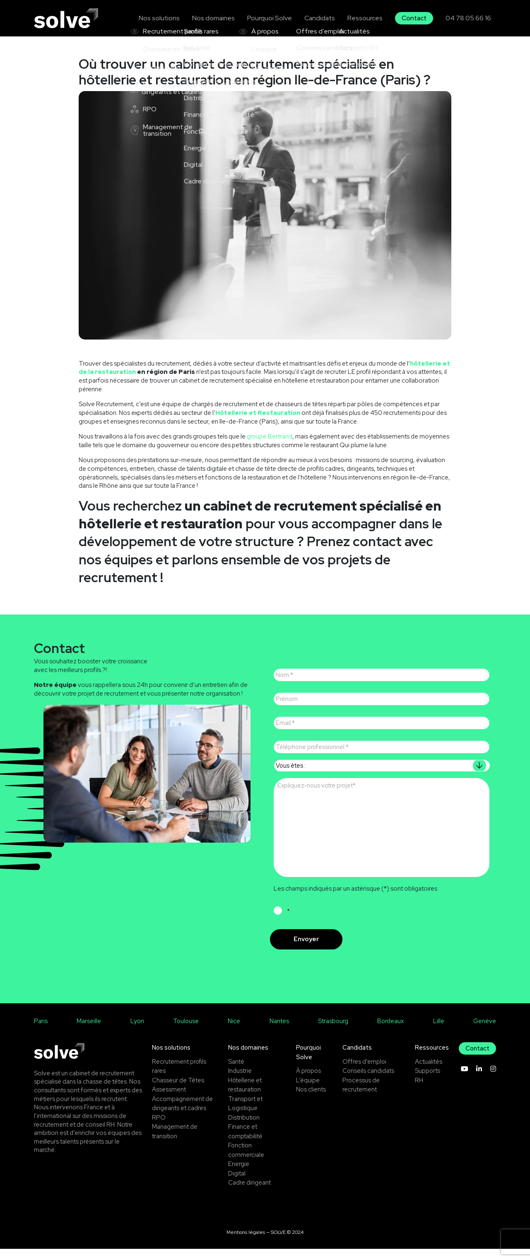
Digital (237, 1184)
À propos (309, 1082)
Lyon (137, 1032)
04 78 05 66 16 (469, 18)
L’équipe (308, 1091)
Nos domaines (220, 18)
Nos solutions (167, 18)
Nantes (279, 1032)
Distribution (244, 1128)
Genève (484, 1032)
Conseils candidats (369, 1082)
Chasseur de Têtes (178, 1091)
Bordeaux (390, 1032)
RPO (159, 1128)
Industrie (240, 1082)
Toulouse (186, 1032)
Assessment (169, 1100)
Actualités (428, 1072)
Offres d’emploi (365, 1072)
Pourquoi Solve (274, 18)
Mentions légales (245, 1243)
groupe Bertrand (270, 436)
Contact (416, 18)
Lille (438, 1032)
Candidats (323, 18)
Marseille (89, 1032)
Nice (234, 1032)
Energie (238, 1175)
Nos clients (311, 1100)
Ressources (368, 18)
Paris (41, 1032)
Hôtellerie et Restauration (258, 413)
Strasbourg (333, 1032)
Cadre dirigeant (249, 1194)
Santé (236, 1072)
